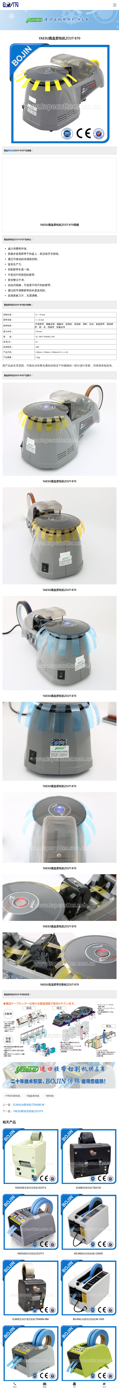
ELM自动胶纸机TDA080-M (28, 1104)
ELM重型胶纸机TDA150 (88, 1187)
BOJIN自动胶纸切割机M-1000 (88, 1319)
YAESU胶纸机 (13, 1095)
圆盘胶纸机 (33, 1095)
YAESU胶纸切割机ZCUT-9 (28, 1111)
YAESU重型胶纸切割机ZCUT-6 (30, 1187)
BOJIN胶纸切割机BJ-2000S (88, 1253)
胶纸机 (11, 150)
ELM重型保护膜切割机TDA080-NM (30, 1319)
